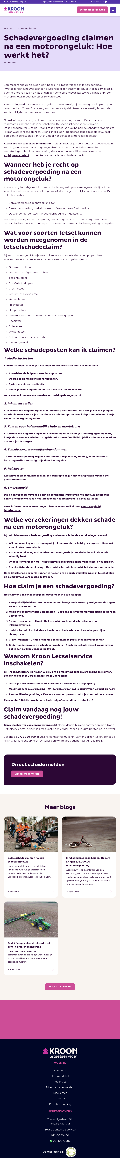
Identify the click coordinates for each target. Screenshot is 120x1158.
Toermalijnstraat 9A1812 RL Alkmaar (60, 1123)
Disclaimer (60, 1095)
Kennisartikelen (26, 28)
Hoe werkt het (60, 1078)
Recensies (60, 1083)
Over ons (60, 1072)
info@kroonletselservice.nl (60, 1131)
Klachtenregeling (60, 1106)
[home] (14, 10)
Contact (60, 1100)
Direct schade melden (60, 1089)
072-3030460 (60, 1137)
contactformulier (60, 736)
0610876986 (94, 740)
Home (8, 28)
